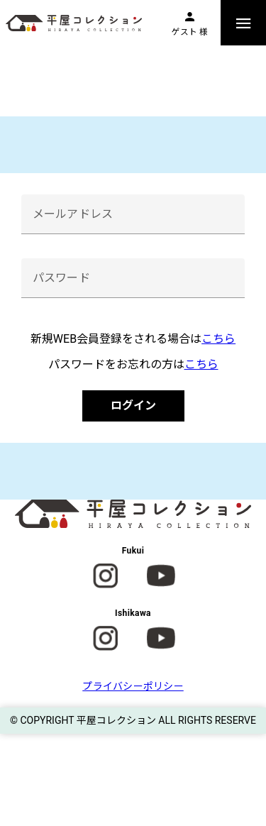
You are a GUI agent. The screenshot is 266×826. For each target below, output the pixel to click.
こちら (218, 339)
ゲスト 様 (190, 32)
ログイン (133, 405)
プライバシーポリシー (133, 686)
